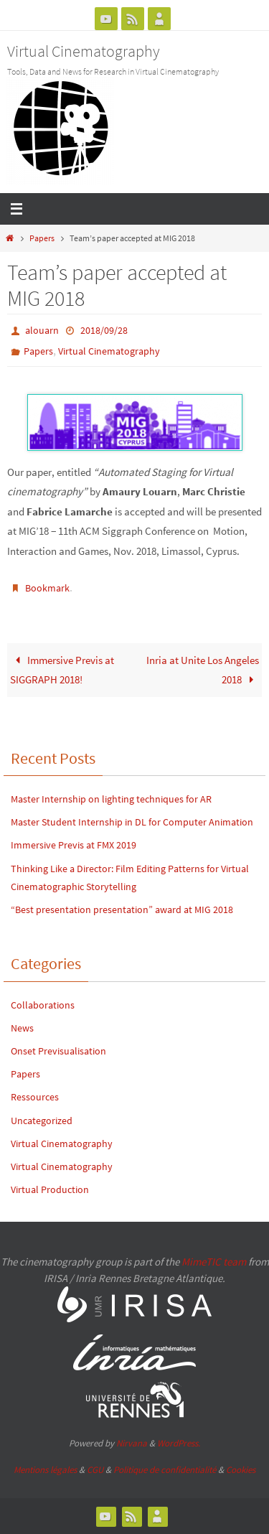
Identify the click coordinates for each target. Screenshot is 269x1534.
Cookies (240, 1470)
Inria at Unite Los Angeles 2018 (202, 670)
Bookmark (47, 587)
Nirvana (131, 1443)
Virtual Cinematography (83, 51)
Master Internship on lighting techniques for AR (112, 798)
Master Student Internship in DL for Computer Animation (132, 821)
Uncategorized (41, 1120)
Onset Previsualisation (58, 1050)
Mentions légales (45, 1470)
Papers (42, 238)
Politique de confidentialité (164, 1470)
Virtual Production (50, 1189)
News (22, 1027)
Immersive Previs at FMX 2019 (73, 844)
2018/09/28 (104, 330)
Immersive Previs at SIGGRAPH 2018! (62, 670)
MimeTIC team (213, 1261)
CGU (95, 1470)
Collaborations (43, 1004)
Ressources (35, 1096)
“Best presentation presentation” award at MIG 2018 (122, 909)
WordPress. (178, 1443)
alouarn (42, 330)
